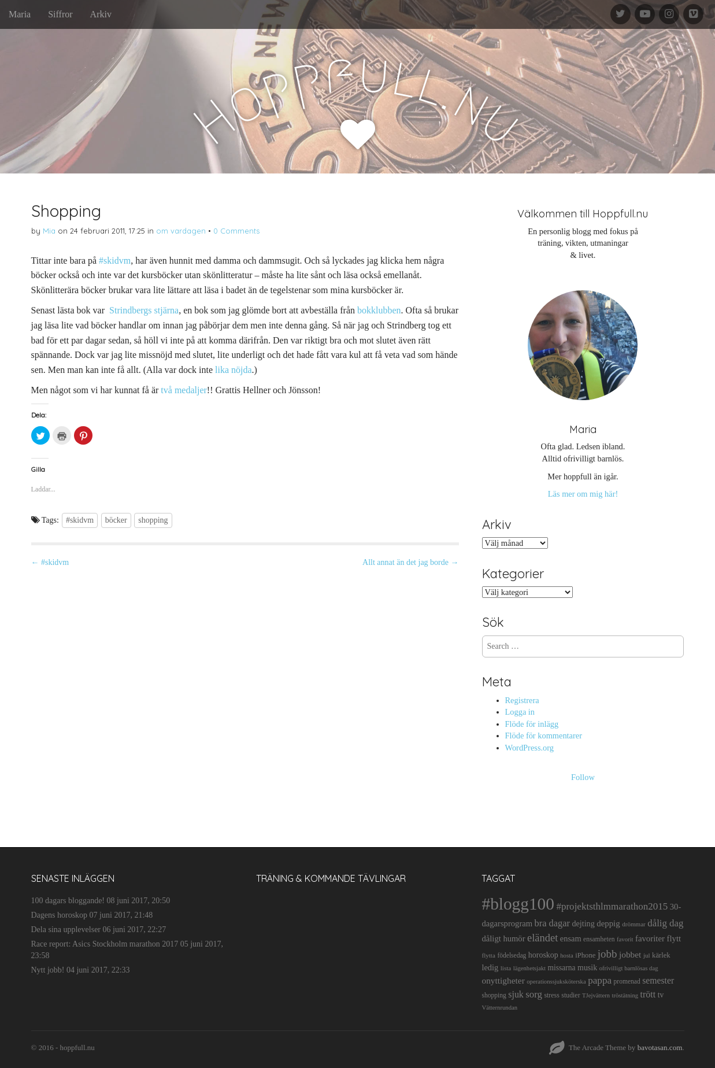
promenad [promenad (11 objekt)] (627, 981)
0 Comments (236, 230)
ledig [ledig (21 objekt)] (489, 967)
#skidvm (115, 260)
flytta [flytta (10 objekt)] (488, 955)
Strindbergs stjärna (144, 310)
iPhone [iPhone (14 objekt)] (585, 955)
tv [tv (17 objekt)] (661, 995)
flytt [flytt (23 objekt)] (673, 938)
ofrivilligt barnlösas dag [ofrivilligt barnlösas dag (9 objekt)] (628, 968)
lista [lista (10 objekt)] (506, 967)
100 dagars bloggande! (68, 900)
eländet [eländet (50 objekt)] (542, 938)
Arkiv (101, 14)
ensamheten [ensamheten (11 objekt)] (598, 939)
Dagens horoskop (59, 915)
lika (222, 370)
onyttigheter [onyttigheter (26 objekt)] (502, 980)
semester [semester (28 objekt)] (658, 980)
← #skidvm (50, 562)
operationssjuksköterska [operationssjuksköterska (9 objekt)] (556, 981)
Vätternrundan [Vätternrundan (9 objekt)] (499, 1007)
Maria (20, 14)
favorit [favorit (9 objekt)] (625, 939)
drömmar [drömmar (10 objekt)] (634, 924)
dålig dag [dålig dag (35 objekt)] (665, 923)
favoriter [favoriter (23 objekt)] (650, 938)
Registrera (522, 700)
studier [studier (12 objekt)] (570, 995)
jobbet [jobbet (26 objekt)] (630, 954)
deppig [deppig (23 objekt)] (608, 923)
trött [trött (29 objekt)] (648, 994)
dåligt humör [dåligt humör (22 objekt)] (503, 938)
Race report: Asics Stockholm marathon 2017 (105, 944)
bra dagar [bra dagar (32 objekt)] (552, 923)
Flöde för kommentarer (543, 735)
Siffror (60, 14)
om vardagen (181, 230)
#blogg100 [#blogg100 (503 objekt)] (517, 904)
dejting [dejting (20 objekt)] (583, 923)
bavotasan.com (660, 1047)
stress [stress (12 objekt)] (551, 995)
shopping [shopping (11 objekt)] (493, 995)
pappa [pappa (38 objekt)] (600, 980)
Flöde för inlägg (532, 724)
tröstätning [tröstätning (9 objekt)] (625, 995)
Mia (49, 230)
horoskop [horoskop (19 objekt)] (543, 955)
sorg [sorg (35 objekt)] (533, 994)
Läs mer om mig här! (583, 493)
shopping (153, 520)
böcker (116, 520)
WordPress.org (529, 747)
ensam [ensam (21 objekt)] (570, 938)
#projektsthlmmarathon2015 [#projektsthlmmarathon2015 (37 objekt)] (612, 906)
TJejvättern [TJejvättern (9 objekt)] (596, 995)
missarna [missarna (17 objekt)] (561, 967)
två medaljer (184, 390)
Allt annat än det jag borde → (410, 562)
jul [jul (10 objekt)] (646, 955)
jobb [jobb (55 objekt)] (607, 954)
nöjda (241, 370)
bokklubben (379, 310)
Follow (583, 777)
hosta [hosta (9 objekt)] (566, 955)
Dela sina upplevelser (66, 929)
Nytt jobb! (48, 970)
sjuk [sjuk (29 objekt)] (516, 994)
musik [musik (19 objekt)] (587, 967)
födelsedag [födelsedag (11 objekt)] (511, 955)
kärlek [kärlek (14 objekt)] (661, 955)
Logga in (520, 711)
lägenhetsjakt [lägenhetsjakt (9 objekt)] (529, 968)
